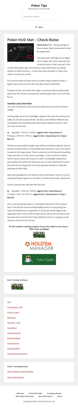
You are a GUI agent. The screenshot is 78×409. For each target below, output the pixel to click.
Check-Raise (12, 328)
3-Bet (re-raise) (13, 312)
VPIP (9, 302)
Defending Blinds (13, 338)
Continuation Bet (14, 333)
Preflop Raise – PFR (14, 307)
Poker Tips (39, 5)
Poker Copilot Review (15, 377)
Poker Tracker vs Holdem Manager (20, 371)
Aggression (11, 317)
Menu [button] (40, 27)
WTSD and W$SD (13, 348)
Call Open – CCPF (13, 323)
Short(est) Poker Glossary (17, 354)
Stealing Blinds (13, 343)
